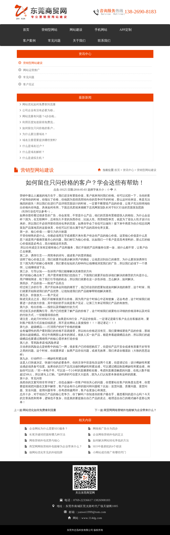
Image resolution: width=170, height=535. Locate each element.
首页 (26, 29)
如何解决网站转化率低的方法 (108, 440)
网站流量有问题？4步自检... (37, 116)
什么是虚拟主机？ (32, 157)
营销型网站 (49, 29)
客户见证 (26, 84)
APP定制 (126, 29)
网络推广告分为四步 (103, 428)
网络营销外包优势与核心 (42, 440)
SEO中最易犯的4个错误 (105, 446)
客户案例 (29, 40)
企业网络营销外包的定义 (105, 434)
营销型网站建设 (30, 62)
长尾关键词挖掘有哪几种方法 (45, 434)
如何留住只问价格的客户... (37, 128)
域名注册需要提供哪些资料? (38, 140)
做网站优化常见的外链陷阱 (44, 452)
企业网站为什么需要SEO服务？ (46, 428)
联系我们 (104, 40)
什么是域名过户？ (32, 146)
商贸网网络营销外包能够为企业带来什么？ (130, 410)
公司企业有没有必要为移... (37, 110)
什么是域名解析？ (32, 152)
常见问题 (54, 40)
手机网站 (101, 29)
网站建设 (76, 29)
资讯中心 (128, 170)
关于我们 (79, 40)
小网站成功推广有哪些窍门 (107, 452)
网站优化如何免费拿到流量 (37, 104)
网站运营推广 (29, 70)
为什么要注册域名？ (33, 134)
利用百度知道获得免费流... (37, 122)
